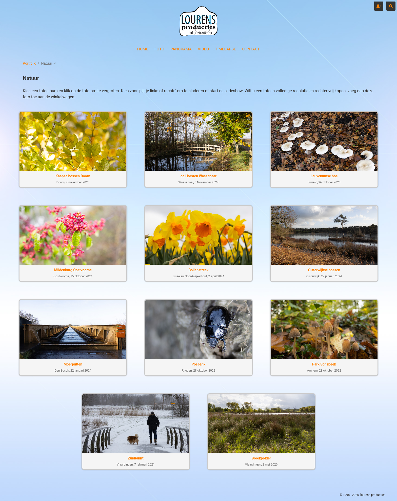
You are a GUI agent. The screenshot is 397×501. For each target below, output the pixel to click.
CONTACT (251, 49)
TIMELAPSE (225, 49)
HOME (142, 49)
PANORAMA (181, 49)
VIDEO (203, 49)
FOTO (159, 49)
